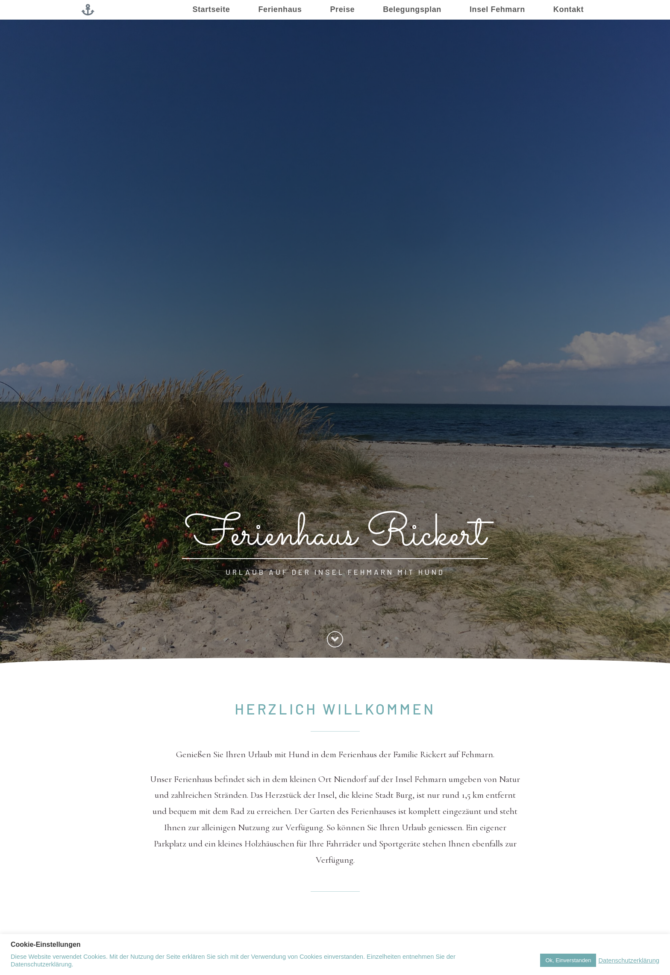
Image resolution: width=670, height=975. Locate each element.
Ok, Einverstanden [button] (568, 960)
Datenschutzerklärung (628, 960)
